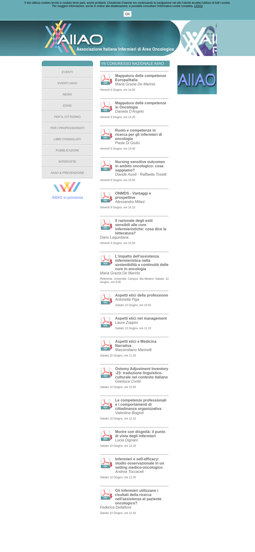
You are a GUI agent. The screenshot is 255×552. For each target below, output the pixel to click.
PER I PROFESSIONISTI (67, 128)
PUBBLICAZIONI (67, 150)
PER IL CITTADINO (67, 117)
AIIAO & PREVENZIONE (67, 173)
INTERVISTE (67, 161)
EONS (67, 105)
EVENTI (67, 72)
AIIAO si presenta (67, 197)
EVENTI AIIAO (67, 83)
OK (127, 14)
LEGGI (198, 6)
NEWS (67, 94)
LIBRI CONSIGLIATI (67, 139)
